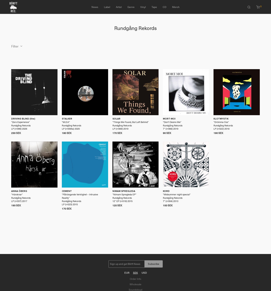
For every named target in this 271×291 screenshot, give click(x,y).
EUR (126, 272)
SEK (135, 272)
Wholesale (135, 284)
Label (107, 7)
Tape (154, 7)
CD (164, 7)
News (94, 7)
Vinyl (143, 7)
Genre (131, 7)
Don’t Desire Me (172, 122)
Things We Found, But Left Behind (130, 122)
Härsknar (17, 194)
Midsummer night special (177, 194)
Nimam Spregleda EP (124, 194)
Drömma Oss (221, 122)
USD (144, 272)
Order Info (135, 278)
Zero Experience (20, 122)
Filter (15, 46)
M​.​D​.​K (66, 122)
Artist (119, 7)
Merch (176, 7)
